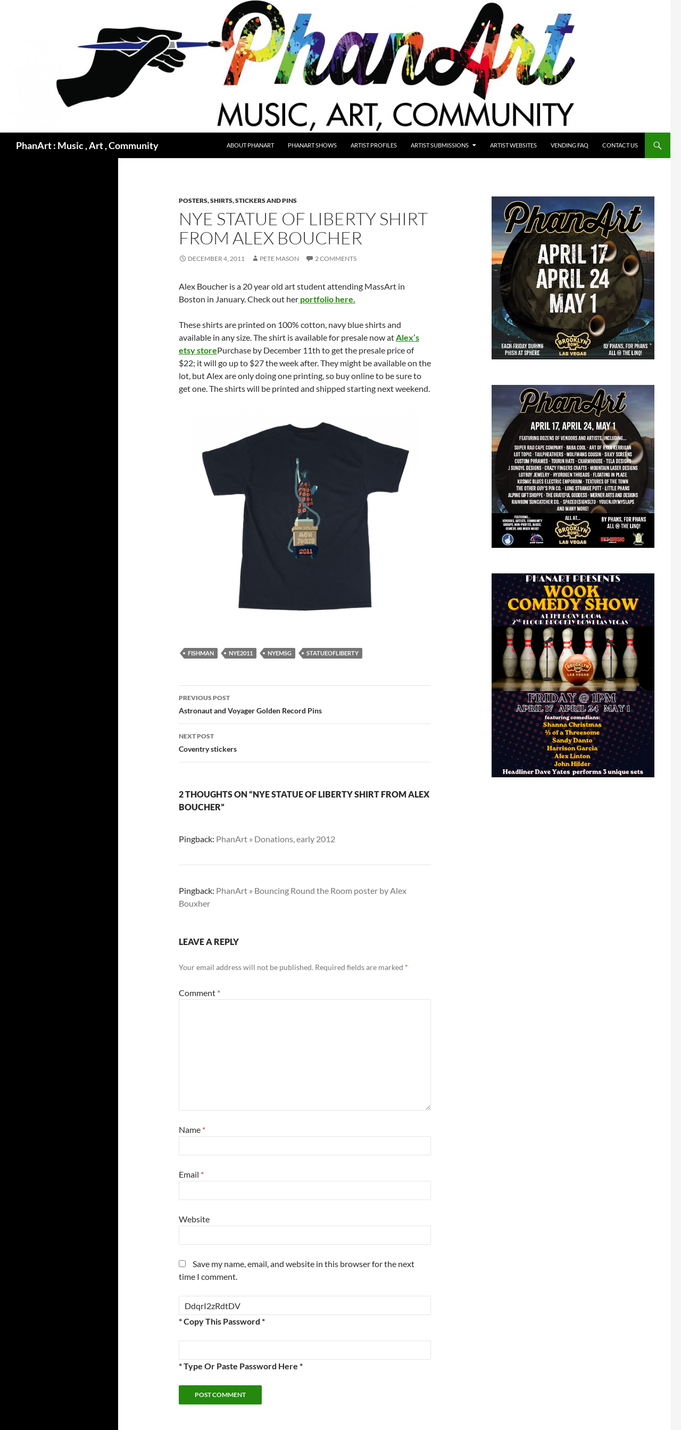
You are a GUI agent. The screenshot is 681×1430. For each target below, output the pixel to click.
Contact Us (620, 145)
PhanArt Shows (312, 145)
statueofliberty (332, 653)
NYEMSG (280, 653)
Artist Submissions (440, 145)
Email (191, 1174)
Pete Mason (279, 258)
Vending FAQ (569, 145)
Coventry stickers (305, 741)
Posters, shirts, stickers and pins (238, 200)
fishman (201, 653)
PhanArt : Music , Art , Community (87, 145)
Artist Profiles (374, 145)
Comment (199, 993)
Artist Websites (513, 145)
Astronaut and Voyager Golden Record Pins (305, 703)
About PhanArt (250, 145)
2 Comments (335, 258)
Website (194, 1219)
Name (192, 1129)
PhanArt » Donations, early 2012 (275, 839)
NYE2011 (241, 653)
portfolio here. (326, 299)
